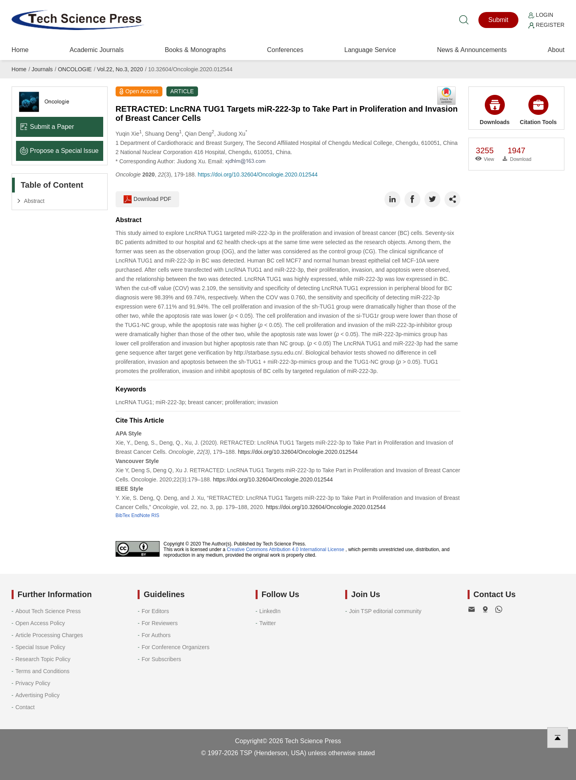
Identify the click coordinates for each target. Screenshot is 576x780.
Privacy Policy (32, 683)
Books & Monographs (195, 49)
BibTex (123, 515)
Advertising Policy (37, 695)
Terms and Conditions (42, 671)
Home (20, 49)
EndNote (140, 515)
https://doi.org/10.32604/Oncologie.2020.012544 (258, 174)
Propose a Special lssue (59, 150)
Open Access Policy (40, 623)
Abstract (34, 201)
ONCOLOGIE (75, 69)
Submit (498, 19)
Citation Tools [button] (538, 110)
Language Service (370, 49)
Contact (24, 707)
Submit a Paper (47, 126)
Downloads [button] (495, 110)
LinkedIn (269, 611)
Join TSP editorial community (385, 611)
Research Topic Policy (42, 659)
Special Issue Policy (40, 647)
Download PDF (147, 199)
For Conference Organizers (176, 647)
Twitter (267, 623)
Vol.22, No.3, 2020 (120, 69)
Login (540, 15)
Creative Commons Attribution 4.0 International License (285, 549)
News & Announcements (471, 49)
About (556, 49)
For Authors (156, 635)
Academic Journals (97, 49)
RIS (155, 515)
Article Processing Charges (49, 635)
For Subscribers (161, 659)
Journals (42, 69)
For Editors (155, 611)
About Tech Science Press (47, 611)
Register (546, 25)
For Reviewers (160, 623)
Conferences (285, 49)
